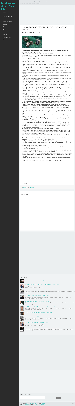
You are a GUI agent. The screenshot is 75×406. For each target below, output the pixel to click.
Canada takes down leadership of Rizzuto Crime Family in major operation (42, 328)
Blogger (43, 403)
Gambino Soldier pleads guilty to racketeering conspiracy (38, 301)
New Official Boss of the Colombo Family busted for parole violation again (42, 306)
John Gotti (25, 187)
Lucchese (5, 24)
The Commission (7, 37)
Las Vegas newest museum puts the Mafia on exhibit (44, 28)
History (5, 39)
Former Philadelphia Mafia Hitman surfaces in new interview (39, 312)
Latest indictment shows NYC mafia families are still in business (40, 317)
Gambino (5, 29)
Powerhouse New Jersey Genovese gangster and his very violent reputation (42, 280)
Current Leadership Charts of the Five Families (10, 15)
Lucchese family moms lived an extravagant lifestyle (37, 322)
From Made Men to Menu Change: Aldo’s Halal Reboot (37, 295)
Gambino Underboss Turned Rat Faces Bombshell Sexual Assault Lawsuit (42, 284)
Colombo (5, 32)
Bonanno (5, 34)
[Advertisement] (47, 15)
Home (4, 12)
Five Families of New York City (8, 5)
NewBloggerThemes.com (40, 404)
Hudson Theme (26, 404)
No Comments (31, 187)
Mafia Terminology (7, 21)
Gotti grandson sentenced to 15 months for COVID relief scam (39, 290)
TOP (73, 403)
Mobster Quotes (6, 19)
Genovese (5, 26)
